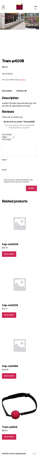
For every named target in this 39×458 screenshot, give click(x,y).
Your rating (7, 134)
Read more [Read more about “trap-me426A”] (9, 376)
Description (7, 91)
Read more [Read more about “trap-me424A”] (9, 254)
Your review (7, 139)
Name (4, 160)
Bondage (10, 16)
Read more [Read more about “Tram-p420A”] (9, 437)
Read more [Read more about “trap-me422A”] (9, 315)
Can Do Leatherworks (17, 454)
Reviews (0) (22, 91)
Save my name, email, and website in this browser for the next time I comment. (18, 181)
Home (4, 16)
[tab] (7, 90)
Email (4, 170)
